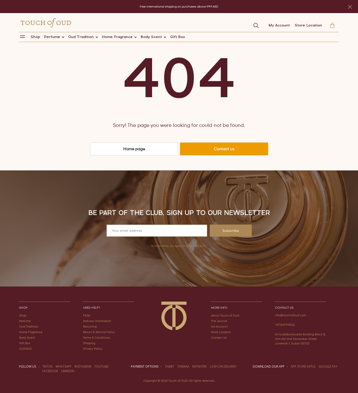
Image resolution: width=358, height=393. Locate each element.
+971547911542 (285, 325)
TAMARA (183, 366)
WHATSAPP (63, 366)
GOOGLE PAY (327, 366)
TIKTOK (47, 366)
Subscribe (231, 230)
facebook (50, 371)
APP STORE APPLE (303, 366)
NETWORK (199, 366)
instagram (83, 366)
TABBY (169, 366)
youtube (101, 366)
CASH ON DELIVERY (223, 366)
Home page (134, 149)
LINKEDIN (67, 371)
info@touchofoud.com (290, 315)
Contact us (224, 149)
